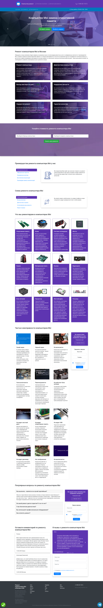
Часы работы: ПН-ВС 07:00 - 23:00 (78, 9)
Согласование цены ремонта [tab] (24, 205)
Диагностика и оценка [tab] (22, 202)
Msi (61, 585)
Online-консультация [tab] (22, 197)
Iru (45, 589)
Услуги (18, 9)
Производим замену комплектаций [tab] (26, 180)
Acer (31, 585)
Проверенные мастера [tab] (22, 175)
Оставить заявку (45, 29)
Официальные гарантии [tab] (23, 172)
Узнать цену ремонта (51, 141)
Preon (61, 586)
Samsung (62, 588)
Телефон (79, 357)
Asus (31, 589)
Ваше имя (79, 351)
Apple (31, 586)
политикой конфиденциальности (67, 570)
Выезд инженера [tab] (21, 200)
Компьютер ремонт (28, 4)
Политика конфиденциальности (64, 605)
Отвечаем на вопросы (41, 3)
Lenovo (46, 591)
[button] (55, 542)
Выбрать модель (58, 29)
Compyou (32, 591)
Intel (46, 588)
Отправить (79, 367)
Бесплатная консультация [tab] (23, 177)
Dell (31, 592)
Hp (45, 586)
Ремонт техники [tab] (21, 207)
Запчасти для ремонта (54, 3)
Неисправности (33, 9)
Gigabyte (47, 585)
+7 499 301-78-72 (81, 4)
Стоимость (24, 9)
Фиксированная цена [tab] (22, 170)
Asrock (31, 588)
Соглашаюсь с (80, 363)
